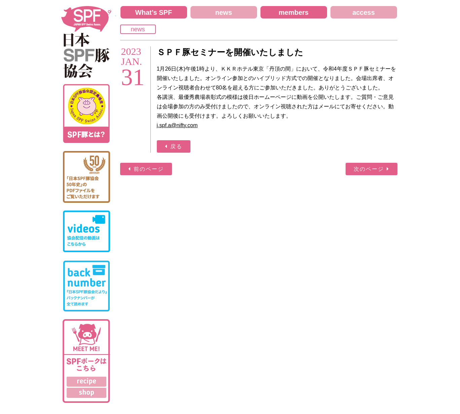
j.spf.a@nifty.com (177, 125)
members (294, 12)
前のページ (149, 169)
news (223, 12)
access (363, 12)
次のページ (369, 169)
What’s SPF (153, 12)
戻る (176, 146)
